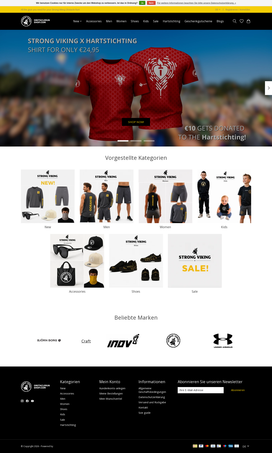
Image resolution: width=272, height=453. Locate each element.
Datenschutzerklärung (152, 397)
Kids (146, 21)
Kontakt (143, 407)
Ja (142, 3)
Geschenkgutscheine (198, 21)
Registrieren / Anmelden (238, 9)
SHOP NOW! (136, 121)
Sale (155, 21)
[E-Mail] (200, 390)
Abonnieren (237, 390)
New (48, 227)
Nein (151, 3)
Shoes (135, 21)
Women (121, 21)
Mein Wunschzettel (110, 398)
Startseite (62, 21)
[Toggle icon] (234, 21)
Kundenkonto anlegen (112, 388)
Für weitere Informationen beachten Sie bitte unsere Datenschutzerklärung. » (196, 3)
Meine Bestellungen (111, 393)
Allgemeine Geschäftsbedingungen (152, 390)
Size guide (145, 412)
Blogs (220, 21)
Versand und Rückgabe (152, 402)
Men (109, 21)
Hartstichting (171, 21)
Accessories (94, 21)
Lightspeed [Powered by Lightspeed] (59, 446)
